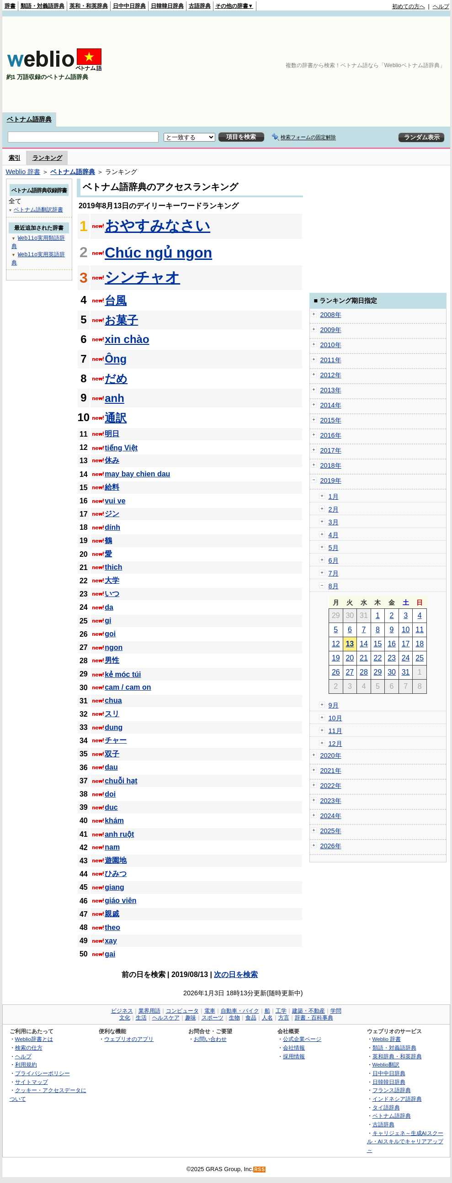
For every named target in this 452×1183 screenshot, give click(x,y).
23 (392, 658)
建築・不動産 (308, 1011)
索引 (15, 157)
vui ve (115, 501)
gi (108, 620)
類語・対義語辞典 (42, 6)
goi (110, 634)
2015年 (330, 420)
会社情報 (294, 1048)
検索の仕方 (29, 1048)
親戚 (112, 914)
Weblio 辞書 (23, 171)
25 (419, 658)
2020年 (330, 755)
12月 (335, 743)
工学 (281, 1011)
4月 (334, 535)
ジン (112, 514)
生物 (234, 1017)
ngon (113, 647)
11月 (335, 730)
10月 (335, 718)
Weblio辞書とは (34, 1039)
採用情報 (294, 1056)
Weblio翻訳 (385, 1064)
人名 (267, 1017)
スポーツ (212, 1017)
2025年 (330, 830)
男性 (112, 660)
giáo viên (120, 900)
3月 (334, 522)
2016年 (330, 435)
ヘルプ (441, 6)
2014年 (330, 405)
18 (419, 644)
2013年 (330, 390)
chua (113, 700)
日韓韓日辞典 (167, 6)
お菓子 (121, 320)
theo (112, 927)
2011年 (330, 360)
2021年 (330, 770)
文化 (124, 1017)
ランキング (47, 157)
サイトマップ (31, 1082)
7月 (334, 573)
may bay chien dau (137, 474)
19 (336, 658)
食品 (250, 1017)
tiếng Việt (121, 448)
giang (114, 887)
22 (378, 658)
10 (406, 630)
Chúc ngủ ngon (158, 252)
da (109, 607)
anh (114, 398)
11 (419, 630)
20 (350, 658)
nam (112, 847)
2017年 (330, 450)
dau (111, 767)
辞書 (10, 6)
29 (378, 672)
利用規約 (26, 1064)
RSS (259, 1169)
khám (114, 820)
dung (113, 727)
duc (111, 807)
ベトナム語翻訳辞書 (38, 209)
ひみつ (116, 873)
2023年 (330, 800)
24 (406, 658)
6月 (334, 560)
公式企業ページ (302, 1039)
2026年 (330, 846)
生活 (141, 1017)
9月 (334, 705)
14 (364, 644)
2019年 (330, 480)
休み (112, 460)
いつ (112, 593)
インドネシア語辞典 (397, 1099)
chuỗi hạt (121, 781)
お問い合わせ (210, 1039)
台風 (116, 300)
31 (406, 672)
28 (364, 672)
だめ (116, 378)
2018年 (330, 465)
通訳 (116, 418)
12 (336, 644)
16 (392, 644)
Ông (116, 359)
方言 (283, 1017)
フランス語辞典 (391, 1090)
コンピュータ (182, 1011)
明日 (112, 434)
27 (350, 672)
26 (336, 672)
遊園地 (116, 860)
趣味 (190, 1017)
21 (364, 658)
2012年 (330, 375)
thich (113, 567)
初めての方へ (408, 6)
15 (378, 644)
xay (111, 941)
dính (112, 527)
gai (110, 954)
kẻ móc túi (123, 674)
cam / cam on (128, 687)
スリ (112, 714)
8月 (334, 586)
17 (406, 644)
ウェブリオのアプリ (129, 1039)
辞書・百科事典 (314, 1017)
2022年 (330, 785)
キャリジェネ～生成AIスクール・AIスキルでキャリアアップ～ (405, 1141)
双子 (112, 754)
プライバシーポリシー (42, 1073)
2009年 (330, 329)
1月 (334, 496)
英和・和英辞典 (88, 6)
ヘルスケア (166, 1017)
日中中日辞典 (129, 6)
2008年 (330, 314)
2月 (334, 509)
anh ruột (119, 834)
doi (110, 794)
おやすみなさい (157, 225)
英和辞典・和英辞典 (397, 1056)
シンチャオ (142, 277)
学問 (335, 1011)
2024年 (330, 815)
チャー (116, 740)
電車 (209, 1011)
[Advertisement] (399, 64)
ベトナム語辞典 (29, 119)
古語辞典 (200, 6)
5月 (334, 547)
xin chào (127, 339)
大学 (112, 580)
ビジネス (122, 1011)
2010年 (330, 345)
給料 (112, 487)
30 (392, 672)
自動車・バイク (240, 1011)
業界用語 (149, 1011)
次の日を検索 (236, 974)
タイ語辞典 (386, 1107)
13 (350, 644)
